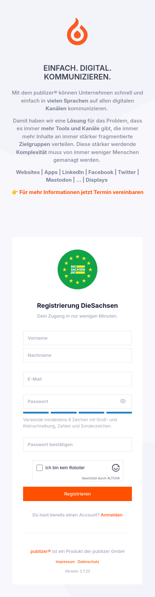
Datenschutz (88, 562)
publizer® (40, 551)
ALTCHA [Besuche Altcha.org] (113, 478)
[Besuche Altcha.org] (116, 467)
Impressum (65, 562)
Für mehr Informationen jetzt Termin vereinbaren (81, 192)
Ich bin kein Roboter (65, 467)
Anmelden (111, 515)
